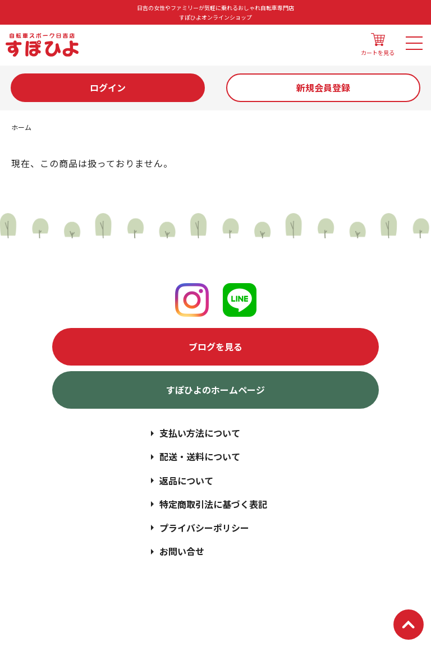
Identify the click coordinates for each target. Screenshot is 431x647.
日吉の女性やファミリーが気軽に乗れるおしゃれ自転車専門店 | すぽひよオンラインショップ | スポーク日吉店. (241, 597)
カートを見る (378, 45)
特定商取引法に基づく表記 (213, 504)
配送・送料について (199, 456)
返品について (186, 480)
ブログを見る (215, 346)
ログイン (108, 87)
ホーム (21, 127)
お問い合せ (181, 551)
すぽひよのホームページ (215, 389)
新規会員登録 (323, 87)
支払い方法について (199, 433)
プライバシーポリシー (204, 527)
